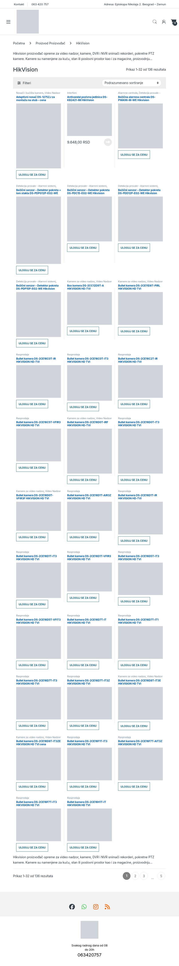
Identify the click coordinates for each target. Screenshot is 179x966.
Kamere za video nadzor (81, 281)
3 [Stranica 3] (144, 876)
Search (154, 21)
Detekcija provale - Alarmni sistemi (139, 94)
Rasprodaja (22, 354)
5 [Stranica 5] (161, 876)
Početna (19, 43)
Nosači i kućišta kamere (29, 92)
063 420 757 (39, 4)
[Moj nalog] (163, 21)
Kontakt (18, 4)
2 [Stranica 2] (135, 876)
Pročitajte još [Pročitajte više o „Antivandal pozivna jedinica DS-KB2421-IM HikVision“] (108, 142)
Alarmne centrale (128, 92)
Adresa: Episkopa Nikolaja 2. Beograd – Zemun (134, 4)
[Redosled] (131, 83)
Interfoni (72, 92)
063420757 (89, 955)
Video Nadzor (52, 92)
